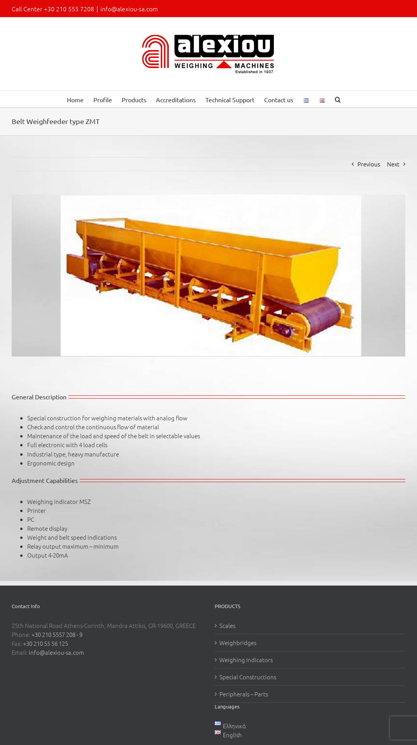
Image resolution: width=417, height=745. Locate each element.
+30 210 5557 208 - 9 (57, 634)
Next (393, 164)
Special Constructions (247, 677)
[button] (338, 99)
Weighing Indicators (246, 660)
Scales (227, 625)
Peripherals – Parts (243, 694)
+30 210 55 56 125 (45, 643)
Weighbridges (237, 642)
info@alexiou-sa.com (129, 8)
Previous (368, 164)
